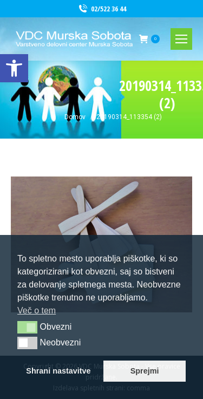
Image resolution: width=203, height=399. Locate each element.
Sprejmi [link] (144, 371)
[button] (27, 327)
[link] (14, 68)
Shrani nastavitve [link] (58, 371)
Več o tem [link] (36, 310)
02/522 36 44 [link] (101, 9)
